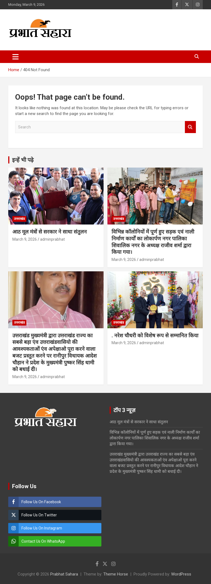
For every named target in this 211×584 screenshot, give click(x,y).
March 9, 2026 (24, 239)
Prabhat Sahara (64, 574)
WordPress (181, 574)
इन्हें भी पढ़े (23, 160)
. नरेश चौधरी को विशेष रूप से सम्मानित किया (155, 335)
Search (190, 127)
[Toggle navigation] (15, 56)
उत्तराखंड (19, 219)
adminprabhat (52, 239)
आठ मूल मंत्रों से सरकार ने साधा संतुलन (49, 232)
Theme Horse (115, 574)
